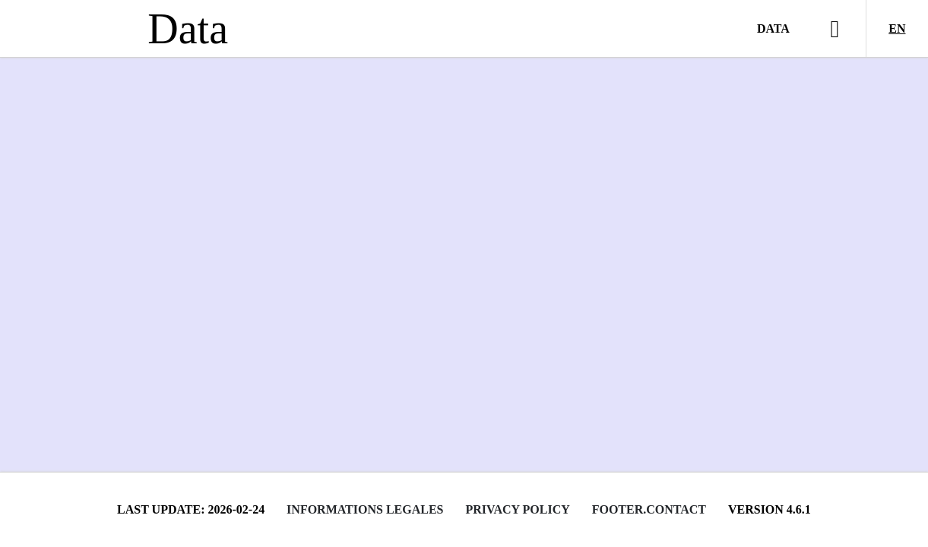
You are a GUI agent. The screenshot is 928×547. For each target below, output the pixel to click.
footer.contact (649, 509)
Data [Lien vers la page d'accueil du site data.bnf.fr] (187, 28)
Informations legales (365, 509)
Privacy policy (517, 509)
